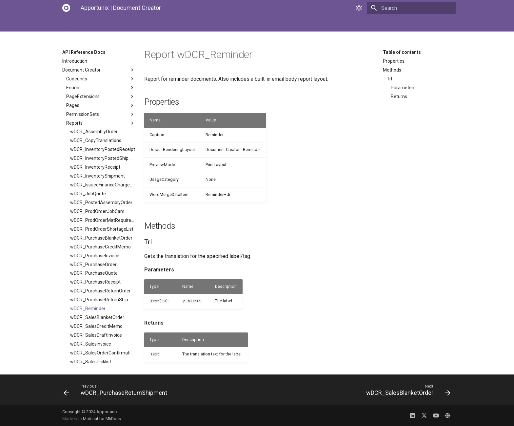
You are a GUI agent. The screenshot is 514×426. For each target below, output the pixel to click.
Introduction (74, 61)
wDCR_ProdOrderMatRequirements (102, 220)
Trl (389, 78)
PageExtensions (100, 96)
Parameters (403, 87)
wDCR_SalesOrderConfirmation (102, 352)
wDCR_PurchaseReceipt (95, 282)
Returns (399, 96)
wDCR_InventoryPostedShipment (102, 158)
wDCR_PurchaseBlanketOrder (101, 238)
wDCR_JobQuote (88, 193)
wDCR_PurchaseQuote (94, 273)
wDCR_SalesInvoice (90, 344)
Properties (394, 61)
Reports (100, 123)
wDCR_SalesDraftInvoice (96, 335)
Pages (100, 105)
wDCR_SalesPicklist (90, 361)
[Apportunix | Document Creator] (66, 7)
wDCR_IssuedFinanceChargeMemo (102, 184)
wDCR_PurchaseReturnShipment (102, 299)
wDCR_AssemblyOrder (94, 131)
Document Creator (98, 70)
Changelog (226, 23)
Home (68, 23)
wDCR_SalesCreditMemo (96, 326)
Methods (392, 70)
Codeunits (100, 79)
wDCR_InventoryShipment (97, 176)
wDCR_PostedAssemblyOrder (101, 202)
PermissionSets (100, 114)
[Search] (417, 8)
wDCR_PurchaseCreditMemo (100, 246)
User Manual (144, 23)
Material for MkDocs (102, 418)
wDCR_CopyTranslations (95, 140)
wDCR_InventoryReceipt (95, 167)
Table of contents (402, 52)
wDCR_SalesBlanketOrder (97, 317)
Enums (100, 88)
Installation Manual (102, 23)
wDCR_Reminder (88, 308)
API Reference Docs (186, 23)
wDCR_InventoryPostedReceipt (102, 149)
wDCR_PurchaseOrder (93, 264)
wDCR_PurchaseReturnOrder (100, 290)
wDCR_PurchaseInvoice (94, 255)
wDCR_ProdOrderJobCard (97, 211)
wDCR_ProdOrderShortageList (101, 229)
